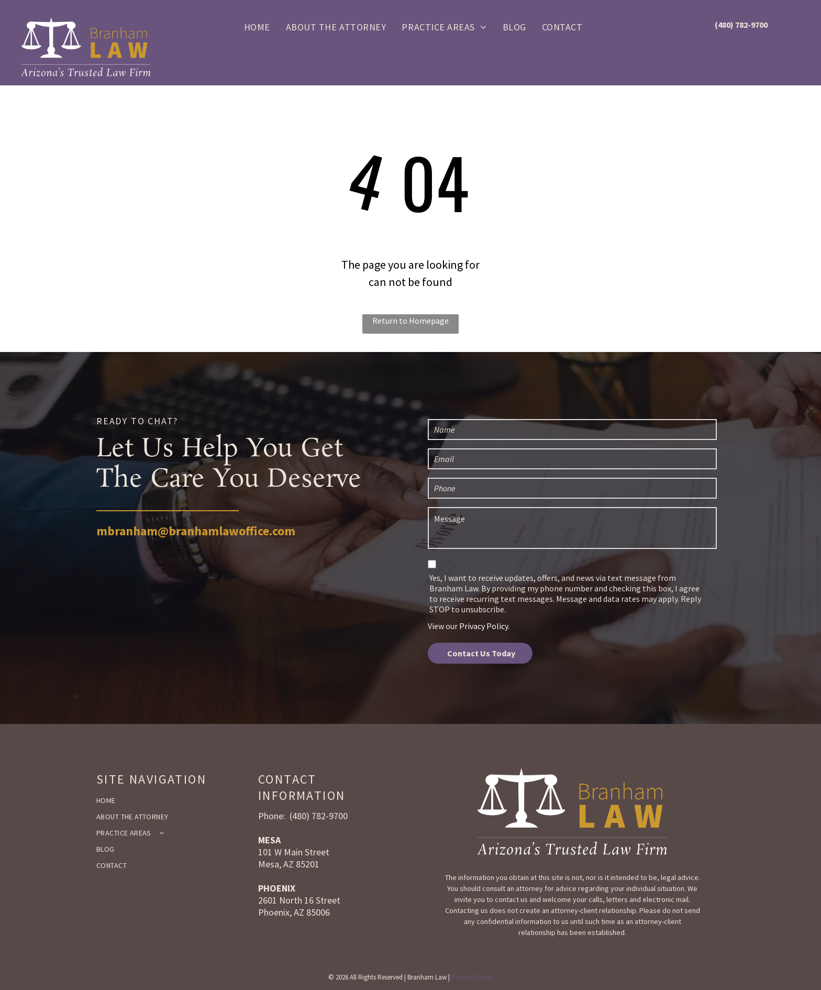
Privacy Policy (483, 626)
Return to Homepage (410, 320)
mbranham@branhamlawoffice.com (195, 531)
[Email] (572, 458)
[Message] (572, 528)
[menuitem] (257, 26)
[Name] (572, 429)
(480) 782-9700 (319, 816)
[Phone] (572, 488)
